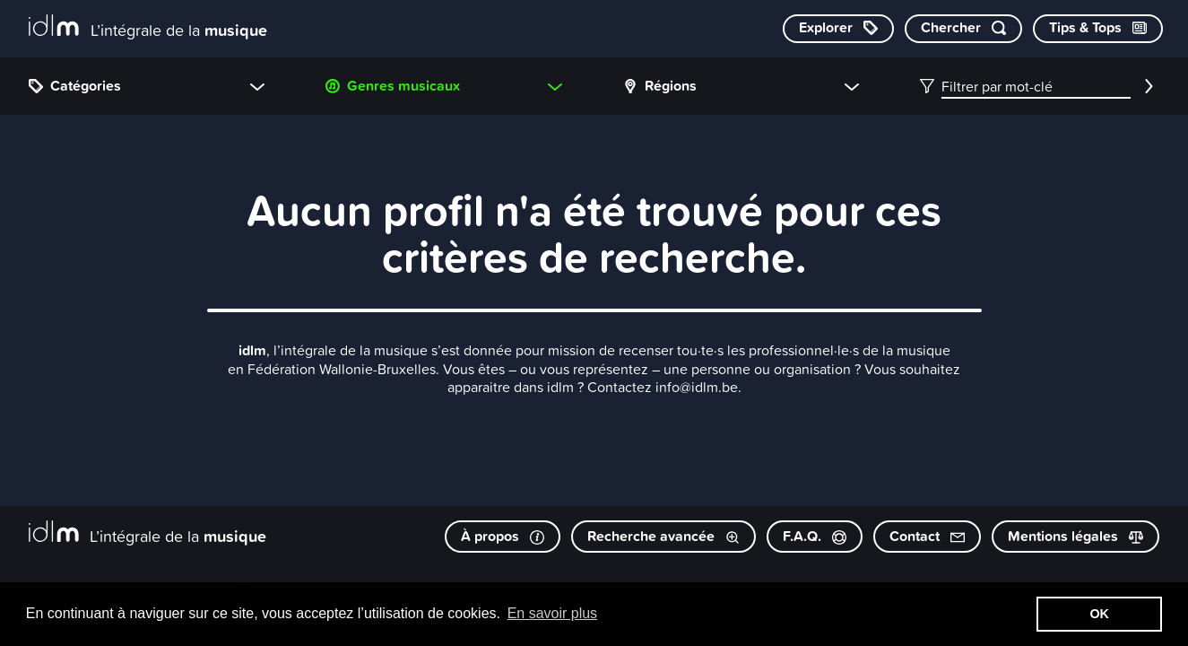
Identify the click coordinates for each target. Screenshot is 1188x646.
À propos (502, 536)
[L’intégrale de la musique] (148, 27)
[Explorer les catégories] (838, 28)
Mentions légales (1075, 536)
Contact (927, 536)
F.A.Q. (814, 536)
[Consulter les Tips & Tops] (1098, 28)
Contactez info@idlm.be (662, 387)
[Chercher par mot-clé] (963, 28)
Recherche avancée (663, 536)
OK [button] (1099, 614)
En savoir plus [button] (552, 613)
